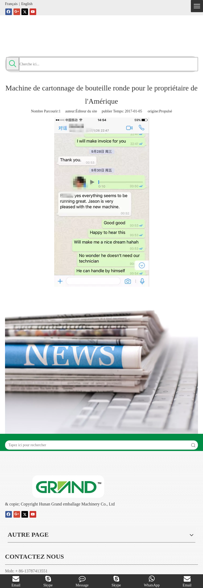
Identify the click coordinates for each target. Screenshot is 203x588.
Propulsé (165, 111)
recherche (193, 445)
